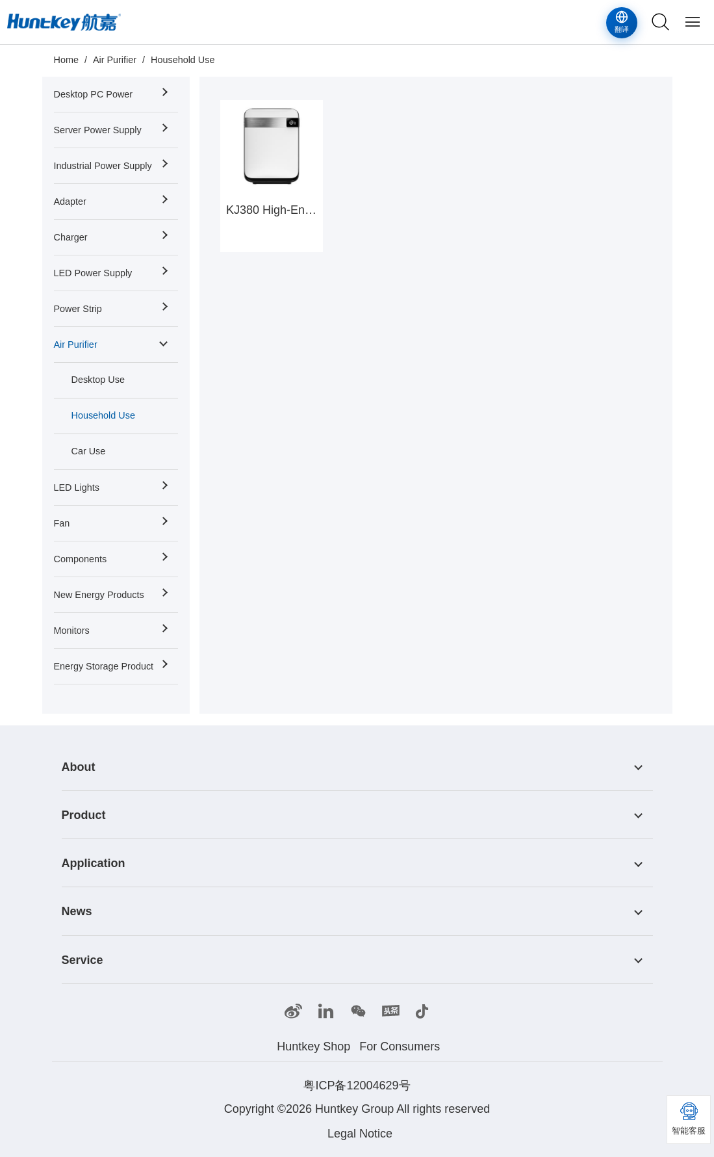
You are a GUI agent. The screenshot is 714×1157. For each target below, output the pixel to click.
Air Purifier (114, 60)
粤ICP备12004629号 (356, 1085)
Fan (62, 523)
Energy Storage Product (104, 666)
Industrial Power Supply (103, 166)
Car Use (88, 451)
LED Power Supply (93, 273)
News (77, 911)
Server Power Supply (98, 130)
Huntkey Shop (313, 1046)
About (79, 767)
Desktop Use (98, 379)
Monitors (72, 630)
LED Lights (76, 487)
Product (84, 815)
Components (80, 559)
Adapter (70, 201)
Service (82, 960)
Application (93, 863)
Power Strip (78, 309)
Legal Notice (359, 1133)
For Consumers (399, 1046)
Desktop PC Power (93, 94)
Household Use (182, 60)
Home (66, 60)
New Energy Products (99, 595)
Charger (71, 237)
